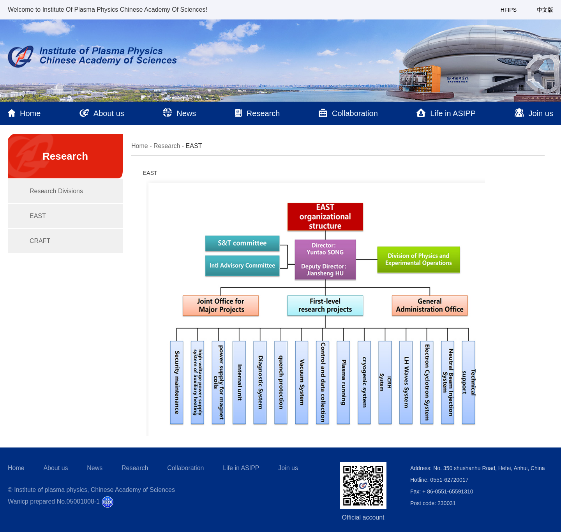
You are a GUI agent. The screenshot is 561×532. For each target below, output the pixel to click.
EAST (38, 216)
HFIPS (509, 10)
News (94, 468)
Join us (288, 468)
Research (166, 146)
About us (55, 468)
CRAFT (40, 241)
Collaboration (185, 468)
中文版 (545, 10)
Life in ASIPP (241, 468)
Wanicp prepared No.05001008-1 (54, 501)
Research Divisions (56, 191)
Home (139, 146)
